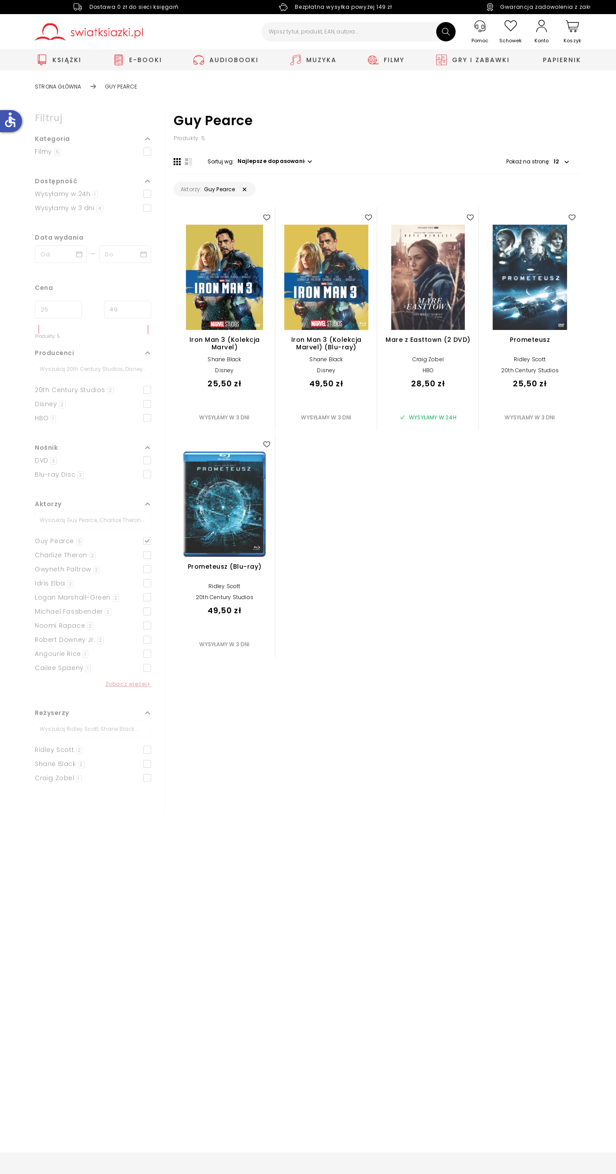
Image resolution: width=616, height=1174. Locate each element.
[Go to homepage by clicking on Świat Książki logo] (89, 32)
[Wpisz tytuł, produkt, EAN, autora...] (358, 31)
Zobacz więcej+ (128, 684)
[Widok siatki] (177, 161)
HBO (428, 370)
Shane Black (224, 359)
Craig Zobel (428, 359)
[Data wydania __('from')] (61, 254)
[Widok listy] (188, 161)
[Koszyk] (572, 32)
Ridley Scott (529, 359)
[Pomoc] (480, 32)
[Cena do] (127, 309)
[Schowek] (511, 32)
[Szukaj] (446, 31)
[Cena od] (58, 309)
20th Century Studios (530, 370)
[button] (93, 138)
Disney (224, 370)
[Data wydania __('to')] (125, 254)
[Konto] (541, 32)
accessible (10, 120)
